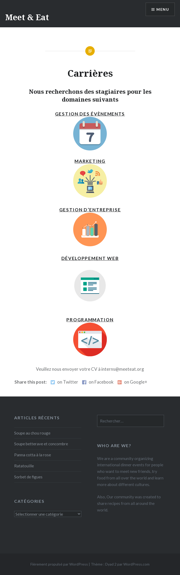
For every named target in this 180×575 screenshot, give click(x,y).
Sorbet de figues (28, 476)
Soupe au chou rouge (32, 433)
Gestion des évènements (90, 114)
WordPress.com (136, 564)
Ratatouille (24, 465)
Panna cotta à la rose (32, 454)
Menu (162, 9)
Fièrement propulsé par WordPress (59, 564)
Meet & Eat (27, 17)
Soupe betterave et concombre (41, 443)
